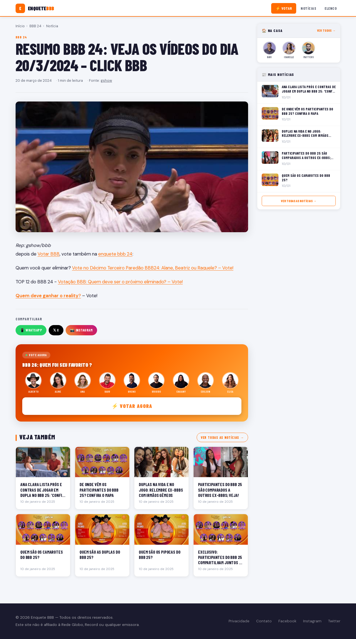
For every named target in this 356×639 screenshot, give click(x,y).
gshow (106, 80)
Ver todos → (326, 30)
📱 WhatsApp (31, 330)
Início (20, 26)
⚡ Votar (284, 8)
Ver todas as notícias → (222, 437)
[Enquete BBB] (35, 8)
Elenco (331, 8)
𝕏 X (56, 330)
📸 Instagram (81, 330)
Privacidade (239, 621)
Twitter (334, 621)
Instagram (312, 621)
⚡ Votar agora (132, 406)
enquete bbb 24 (115, 254)
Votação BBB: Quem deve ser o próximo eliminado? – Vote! (120, 282)
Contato (264, 621)
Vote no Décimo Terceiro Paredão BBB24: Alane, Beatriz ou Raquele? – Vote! (152, 268)
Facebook (287, 621)
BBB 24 (35, 26)
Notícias (308, 8)
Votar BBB (49, 254)
